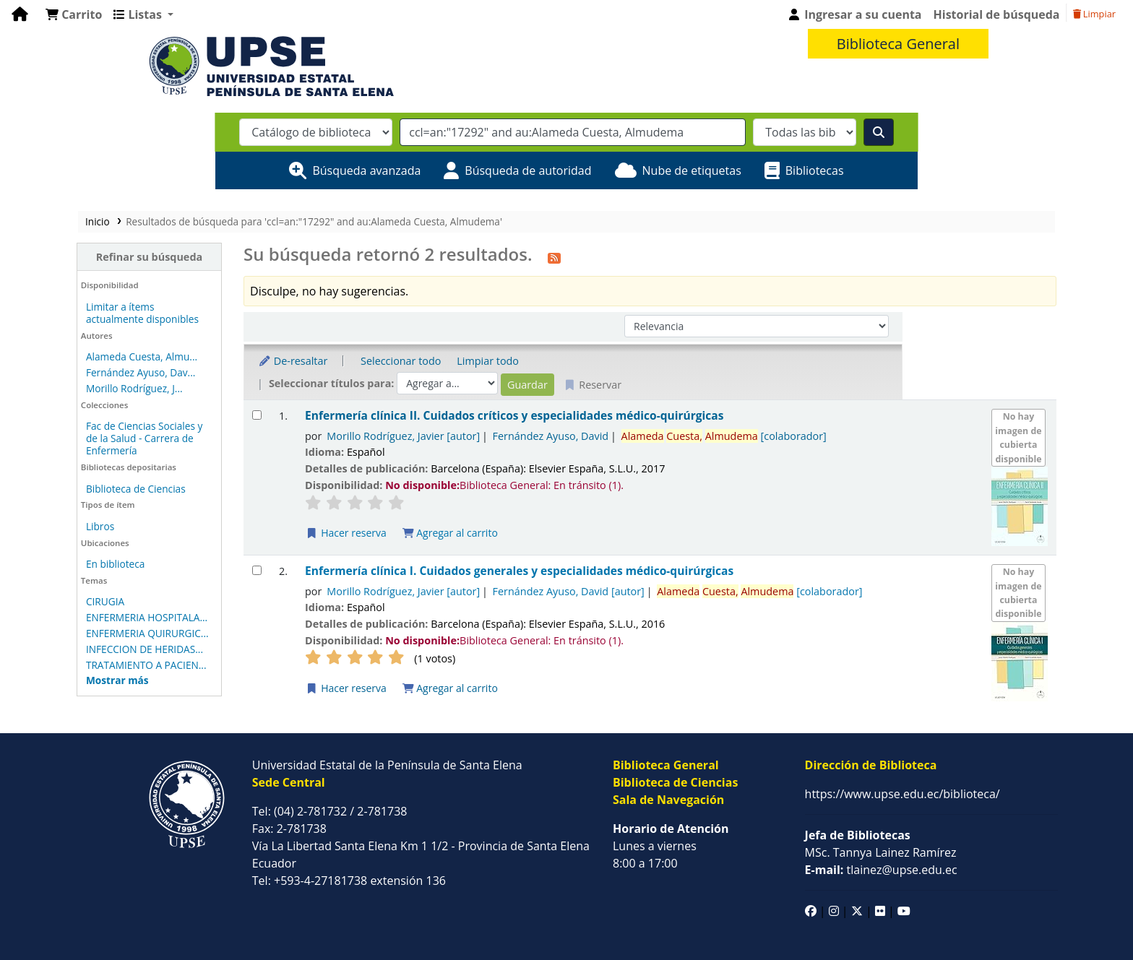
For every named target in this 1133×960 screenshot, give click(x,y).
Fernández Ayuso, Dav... (75, 372)
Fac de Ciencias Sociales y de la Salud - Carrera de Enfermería (91, 432)
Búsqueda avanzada (366, 170)
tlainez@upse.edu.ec (881, 847)
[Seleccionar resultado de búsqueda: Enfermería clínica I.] (212, 548)
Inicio (32, 221)
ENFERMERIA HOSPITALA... (81, 605)
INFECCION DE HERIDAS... (78, 637)
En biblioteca (49, 551)
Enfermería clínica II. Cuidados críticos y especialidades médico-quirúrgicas (470, 393)
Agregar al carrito (406, 509)
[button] (74, 14)
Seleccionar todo (356, 361)
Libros (34, 514)
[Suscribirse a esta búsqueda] (510, 256)
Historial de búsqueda (997, 14)
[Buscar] (878, 132)
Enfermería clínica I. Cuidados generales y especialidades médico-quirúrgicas (475, 548)
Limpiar (1094, 13)
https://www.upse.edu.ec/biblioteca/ (902, 771)
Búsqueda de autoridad (528, 170)
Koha (1108, 951)
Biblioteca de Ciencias (70, 476)
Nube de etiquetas (691, 170)
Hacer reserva (302, 509)
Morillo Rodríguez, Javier (359, 413)
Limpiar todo (444, 361)
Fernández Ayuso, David (507, 413)
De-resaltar (248, 361)
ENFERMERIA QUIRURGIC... (81, 621)
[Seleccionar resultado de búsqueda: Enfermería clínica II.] (212, 392)
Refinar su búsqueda (94, 257)
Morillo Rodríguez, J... (68, 388)
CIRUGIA (39, 589)
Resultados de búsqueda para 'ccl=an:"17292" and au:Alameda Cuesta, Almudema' (248, 221)
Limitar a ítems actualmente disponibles (84, 313)
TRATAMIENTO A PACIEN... (80, 653)
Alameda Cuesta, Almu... (76, 356)
